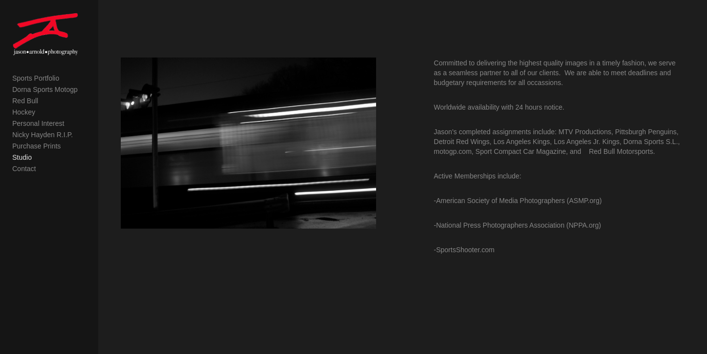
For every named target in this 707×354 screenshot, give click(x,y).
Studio (22, 182)
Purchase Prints (36, 171)
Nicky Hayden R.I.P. (42, 159)
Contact (24, 193)
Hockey (23, 137)
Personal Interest (38, 148)
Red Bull (25, 125)
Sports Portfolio (35, 103)
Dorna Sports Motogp (45, 114)
